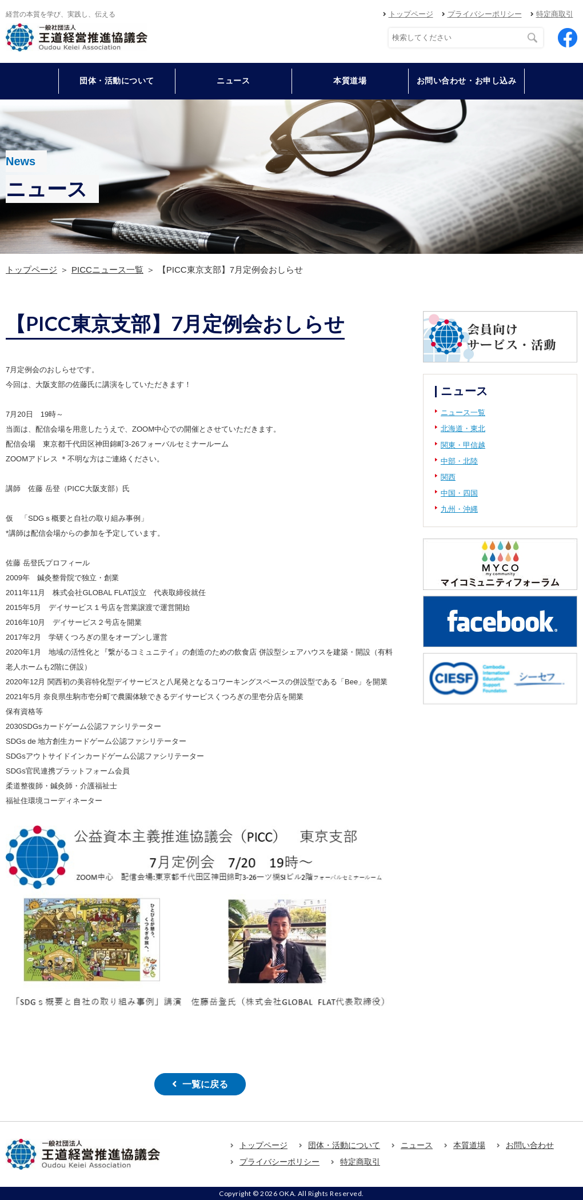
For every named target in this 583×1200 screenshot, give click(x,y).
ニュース (233, 80)
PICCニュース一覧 (107, 269)
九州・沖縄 (459, 509)
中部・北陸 (459, 461)
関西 (448, 477)
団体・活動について (344, 1145)
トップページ (411, 14)
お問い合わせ (530, 1145)
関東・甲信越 (463, 445)
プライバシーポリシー (485, 14)
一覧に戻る (205, 1084)
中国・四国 (459, 493)
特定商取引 (554, 14)
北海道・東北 (463, 428)
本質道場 (349, 80)
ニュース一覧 (463, 412)
